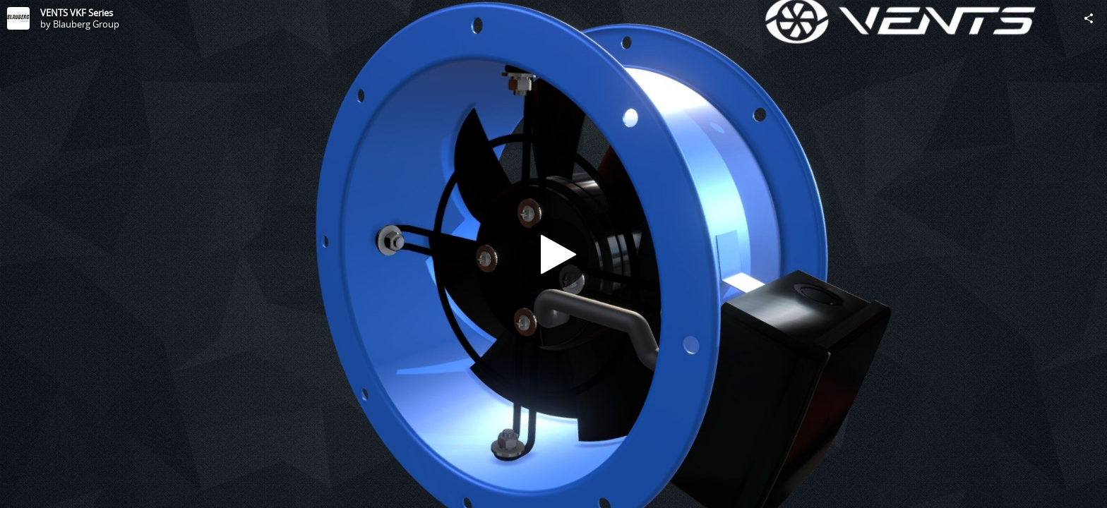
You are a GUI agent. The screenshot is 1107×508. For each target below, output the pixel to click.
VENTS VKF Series (76, 12)
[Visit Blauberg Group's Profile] (18, 18)
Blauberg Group (86, 24)
